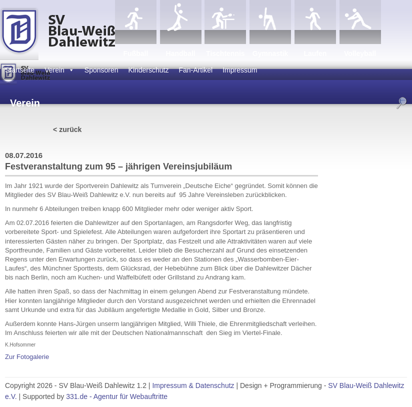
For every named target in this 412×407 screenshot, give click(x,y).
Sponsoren (101, 70)
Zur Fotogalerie (27, 356)
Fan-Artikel (196, 70)
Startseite (19, 70)
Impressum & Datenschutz (193, 386)
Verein (59, 70)
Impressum (239, 70)
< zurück (67, 130)
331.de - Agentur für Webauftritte (117, 396)
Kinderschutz (148, 70)
